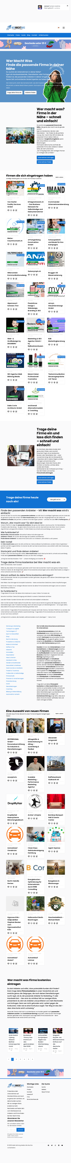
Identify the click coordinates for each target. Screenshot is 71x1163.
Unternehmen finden (45, 162)
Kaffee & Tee (10, 646)
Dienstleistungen (11, 197)
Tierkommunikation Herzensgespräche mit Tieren (56, 376)
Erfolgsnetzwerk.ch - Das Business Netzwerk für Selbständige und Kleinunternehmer (36, 207)
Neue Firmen (46, 1091)
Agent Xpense (54, 847)
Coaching (30, 402)
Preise (29, 1089)
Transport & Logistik (12, 628)
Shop (29, 268)
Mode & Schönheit (12, 644)
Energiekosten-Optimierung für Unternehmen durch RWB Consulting (34, 884)
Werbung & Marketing (33, 334)
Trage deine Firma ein (15, 93)
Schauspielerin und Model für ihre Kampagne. (55, 242)
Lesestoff (30, 1094)
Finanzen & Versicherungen (15, 678)
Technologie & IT (11, 630)
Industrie (9, 649)
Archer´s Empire (34, 814)
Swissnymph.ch (34, 271)
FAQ (28, 1096)
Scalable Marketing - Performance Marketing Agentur (33, 781)
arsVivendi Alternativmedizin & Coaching (35, 407)
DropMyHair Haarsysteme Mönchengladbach (15, 816)
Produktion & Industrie (33, 235)
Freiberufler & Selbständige (34, 197)
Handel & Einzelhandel (13, 662)
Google (16, 1048)
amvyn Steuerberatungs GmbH (55, 305)
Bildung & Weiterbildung (13, 691)
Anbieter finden (32, 93)
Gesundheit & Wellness (33, 369)
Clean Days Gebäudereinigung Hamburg (36, 849)
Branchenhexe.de (32, 1098)
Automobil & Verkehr (13, 693)
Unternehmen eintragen (46, 158)
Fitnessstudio (10, 675)
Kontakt (29, 1091)
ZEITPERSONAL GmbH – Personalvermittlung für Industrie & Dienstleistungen (16, 743)
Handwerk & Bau (52, 268)
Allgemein (31, 1048)
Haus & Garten (11, 657)
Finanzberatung (52, 299)
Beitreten (20, 1129)
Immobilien (10, 402)
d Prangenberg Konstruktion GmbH (34, 242)
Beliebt (44, 1089)
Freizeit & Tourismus (12, 299)
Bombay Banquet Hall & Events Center (55, 816)
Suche (44, 1086)
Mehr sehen (59, 177)
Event (8, 235)
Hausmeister (10, 654)
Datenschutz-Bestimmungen (15, 1136)
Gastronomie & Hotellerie (14, 667)
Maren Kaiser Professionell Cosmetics (33, 376)
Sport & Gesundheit (12, 633)
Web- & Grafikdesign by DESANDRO (14, 341)
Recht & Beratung (52, 197)
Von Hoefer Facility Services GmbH (14, 204)
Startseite (30, 1086)
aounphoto (12, 776)
